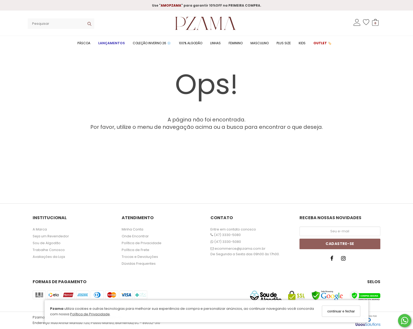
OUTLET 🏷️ (322, 43)
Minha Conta (132, 229)
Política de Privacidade (90, 314)
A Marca (40, 229)
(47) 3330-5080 (225, 234)
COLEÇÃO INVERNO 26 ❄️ (152, 43)
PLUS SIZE (284, 43)
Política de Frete (135, 249)
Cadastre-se (340, 243)
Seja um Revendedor (51, 236)
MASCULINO (259, 43)
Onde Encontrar (135, 236)
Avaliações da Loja (49, 256)
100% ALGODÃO (190, 43)
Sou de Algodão (47, 242)
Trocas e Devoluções (140, 256)
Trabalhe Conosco (49, 249)
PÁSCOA (83, 43)
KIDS (302, 43)
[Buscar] (89, 23)
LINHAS (215, 43)
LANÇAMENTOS (111, 43)
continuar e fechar (341, 311)
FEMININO (236, 43)
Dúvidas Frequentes (139, 263)
